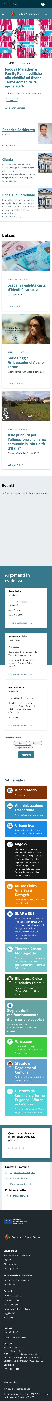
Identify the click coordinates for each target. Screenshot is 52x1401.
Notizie (11, 279)
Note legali (9, 1317)
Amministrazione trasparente (17, 1280)
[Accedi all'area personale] (44, 4)
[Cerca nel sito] (46, 14)
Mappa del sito (10, 1382)
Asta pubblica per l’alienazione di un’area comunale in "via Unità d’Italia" (27, 441)
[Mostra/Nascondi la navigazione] (3, 13)
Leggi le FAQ (9, 1313)
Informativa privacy (13, 1304)
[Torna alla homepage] (26, 1237)
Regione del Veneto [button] (10, 4)
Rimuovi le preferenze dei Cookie (18, 1388)
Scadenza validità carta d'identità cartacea (27, 287)
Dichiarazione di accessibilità (17, 1308)
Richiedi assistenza (12, 1295)
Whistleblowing (11, 1284)
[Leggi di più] (15, 306)
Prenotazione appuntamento (17, 1255)
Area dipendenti (11, 1268)
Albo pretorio (10, 1264)
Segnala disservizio (12, 1300)
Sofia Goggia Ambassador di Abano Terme (26, 362)
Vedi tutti (26, 754)
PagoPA (7, 1259)
